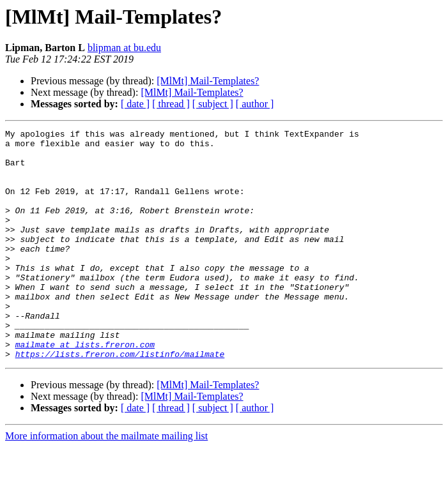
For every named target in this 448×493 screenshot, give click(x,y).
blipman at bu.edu (124, 47)
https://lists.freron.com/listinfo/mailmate (120, 400)
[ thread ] (171, 103)
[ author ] (255, 103)
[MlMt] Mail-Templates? (208, 80)
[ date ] (135, 103)
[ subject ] (212, 103)
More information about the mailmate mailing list (106, 481)
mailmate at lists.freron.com (85, 388)
